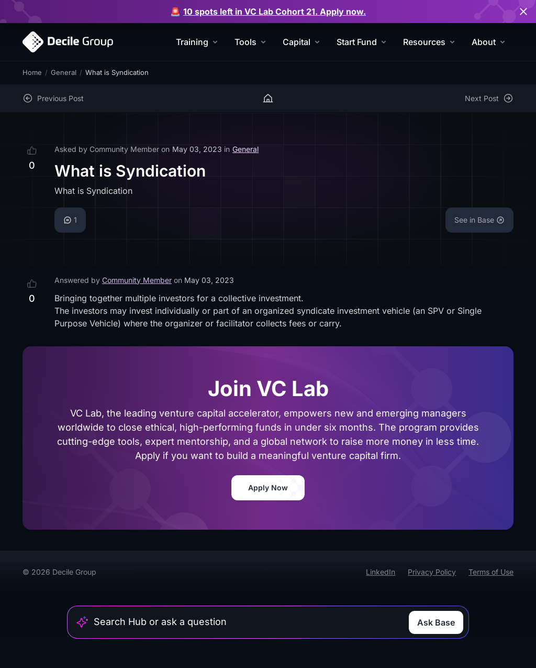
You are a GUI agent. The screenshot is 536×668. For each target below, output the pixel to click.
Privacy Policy (432, 571)
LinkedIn (380, 571)
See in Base (479, 219)
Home (32, 72)
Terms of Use (490, 571)
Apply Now (268, 487)
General (63, 72)
